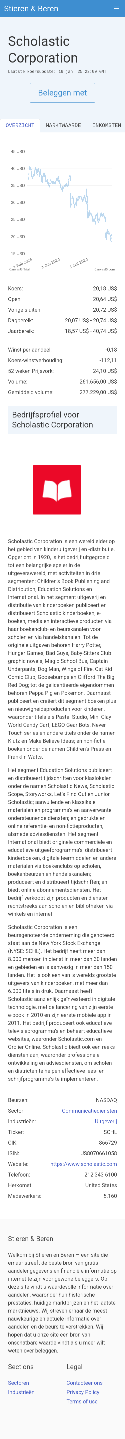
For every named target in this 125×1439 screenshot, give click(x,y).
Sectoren (18, 1383)
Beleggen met (62, 92)
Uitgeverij (106, 1121)
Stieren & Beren (31, 8)
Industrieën (21, 1392)
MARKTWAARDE (63, 125)
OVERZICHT (20, 125)
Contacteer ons (85, 1383)
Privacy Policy (83, 1392)
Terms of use (82, 1401)
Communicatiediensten (89, 1111)
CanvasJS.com (104, 269)
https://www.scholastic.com (83, 1164)
